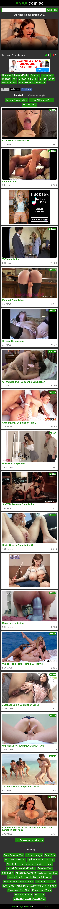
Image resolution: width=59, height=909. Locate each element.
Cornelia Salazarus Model (15, 75)
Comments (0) (36, 95)
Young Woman (26, 83)
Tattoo (38, 83)
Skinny (43, 79)
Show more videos (29, 840)
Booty (51, 79)
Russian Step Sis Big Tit (19, 877)
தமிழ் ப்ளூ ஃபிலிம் (47, 873)
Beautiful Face (9, 83)
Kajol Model (9, 886)
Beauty (22, 79)
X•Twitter (15, 89)
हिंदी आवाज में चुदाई (34, 855)
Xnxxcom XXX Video (26, 873)
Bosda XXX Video (23, 894)
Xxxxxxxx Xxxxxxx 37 (15, 859)
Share (5, 89)
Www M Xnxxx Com (45, 881)
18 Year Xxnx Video (41, 890)
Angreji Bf (12, 868)
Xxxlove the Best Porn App (43, 886)
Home (14, 906)
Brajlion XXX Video (42, 877)
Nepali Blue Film (15, 864)
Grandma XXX (45, 868)
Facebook (26, 89)
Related (18, 95)
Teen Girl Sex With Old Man (38, 864)
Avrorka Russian (27, 868)
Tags (21, 906)
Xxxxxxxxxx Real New (18, 890)
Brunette (6, 79)
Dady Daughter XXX (14, 855)
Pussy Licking (29, 104)
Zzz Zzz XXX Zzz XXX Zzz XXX (29, 899)
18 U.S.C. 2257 (41, 906)
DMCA (28, 906)
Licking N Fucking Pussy (41, 100)
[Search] (23, 10)
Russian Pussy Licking (16, 100)
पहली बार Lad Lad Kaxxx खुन (41, 859)
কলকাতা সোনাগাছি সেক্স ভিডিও (18, 881)
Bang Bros (50, 855)
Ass (15, 79)
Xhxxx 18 (39, 894)
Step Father (8, 873)
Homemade (47, 75)
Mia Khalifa (22, 886)
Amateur (35, 75)
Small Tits (32, 79)
